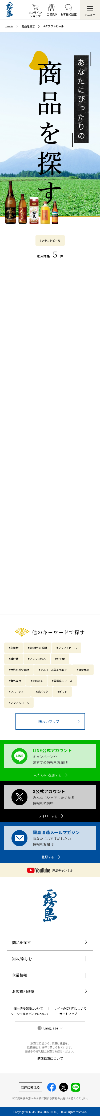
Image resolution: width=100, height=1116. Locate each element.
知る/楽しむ (22, 958)
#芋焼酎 (13, 648)
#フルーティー (17, 692)
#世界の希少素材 (19, 670)
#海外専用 (15, 681)
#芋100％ (36, 681)
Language (50, 1028)
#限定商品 (83, 670)
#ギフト (62, 692)
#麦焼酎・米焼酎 (37, 648)
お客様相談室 (23, 991)
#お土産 (60, 659)
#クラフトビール (50, 240)
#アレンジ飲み (37, 659)
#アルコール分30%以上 (53, 670)
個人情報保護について (28, 1008)
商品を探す (21, 942)
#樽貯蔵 (13, 659)
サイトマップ (68, 1014)
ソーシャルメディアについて (30, 1014)
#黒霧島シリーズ (62, 681)
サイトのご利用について (70, 1008)
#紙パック (42, 692)
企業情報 (19, 975)
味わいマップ (48, 721)
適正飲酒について (50, 1058)
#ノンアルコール (19, 703)
